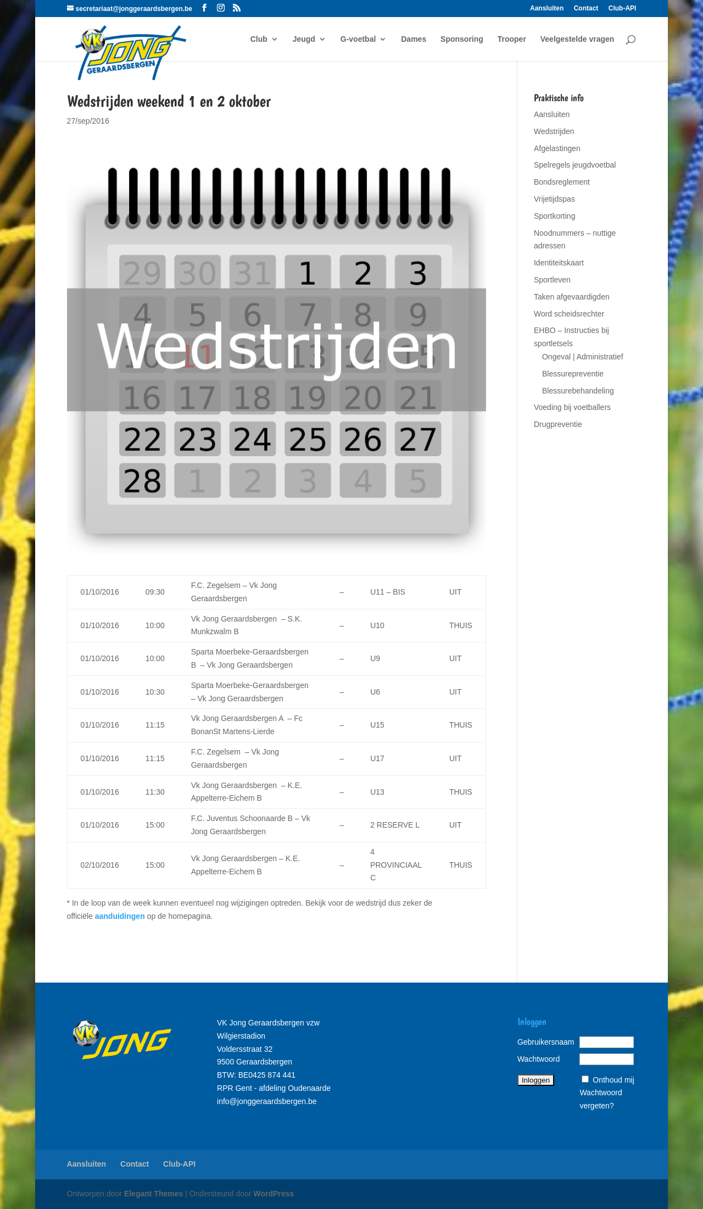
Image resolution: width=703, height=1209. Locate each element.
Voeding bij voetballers (572, 407)
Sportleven (552, 279)
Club (258, 39)
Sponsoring (461, 39)
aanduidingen (120, 916)
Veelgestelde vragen (577, 39)
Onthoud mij (613, 1079)
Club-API (623, 8)
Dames (413, 39)
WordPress (273, 1193)
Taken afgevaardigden (572, 296)
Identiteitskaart (559, 262)
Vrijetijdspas (554, 199)
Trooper (512, 39)
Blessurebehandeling (578, 390)
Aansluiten (546, 8)
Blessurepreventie (573, 373)
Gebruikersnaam (545, 1042)
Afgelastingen (557, 148)
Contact (586, 8)
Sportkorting (554, 216)
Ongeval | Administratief (582, 356)
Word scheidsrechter (569, 313)
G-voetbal (358, 39)
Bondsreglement (562, 182)
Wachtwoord (538, 1059)
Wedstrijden (554, 131)
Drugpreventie (558, 424)
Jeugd (304, 39)
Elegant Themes (153, 1193)
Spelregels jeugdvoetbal (575, 164)
